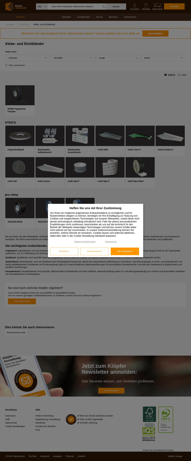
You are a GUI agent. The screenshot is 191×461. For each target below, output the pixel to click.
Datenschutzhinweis (84, 241)
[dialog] (95, 230)
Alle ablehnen (64, 251)
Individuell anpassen (94, 251)
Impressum (111, 241)
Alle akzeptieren (125, 251)
